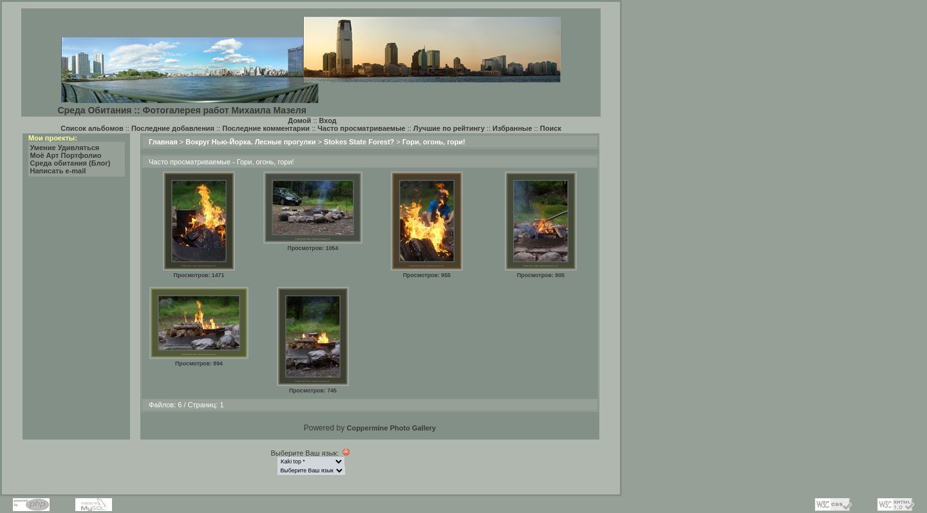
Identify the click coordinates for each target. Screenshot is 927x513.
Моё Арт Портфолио (66, 155)
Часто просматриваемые (361, 128)
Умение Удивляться (65, 147)
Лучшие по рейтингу (449, 128)
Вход (328, 120)
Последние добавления (172, 128)
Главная (163, 142)
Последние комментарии (266, 128)
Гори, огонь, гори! (433, 142)
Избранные (512, 128)
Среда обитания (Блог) (70, 163)
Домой (299, 120)
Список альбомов (92, 128)
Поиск (550, 128)
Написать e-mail (58, 171)
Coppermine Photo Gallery (391, 428)
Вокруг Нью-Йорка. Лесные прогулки (250, 142)
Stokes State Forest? (359, 142)
